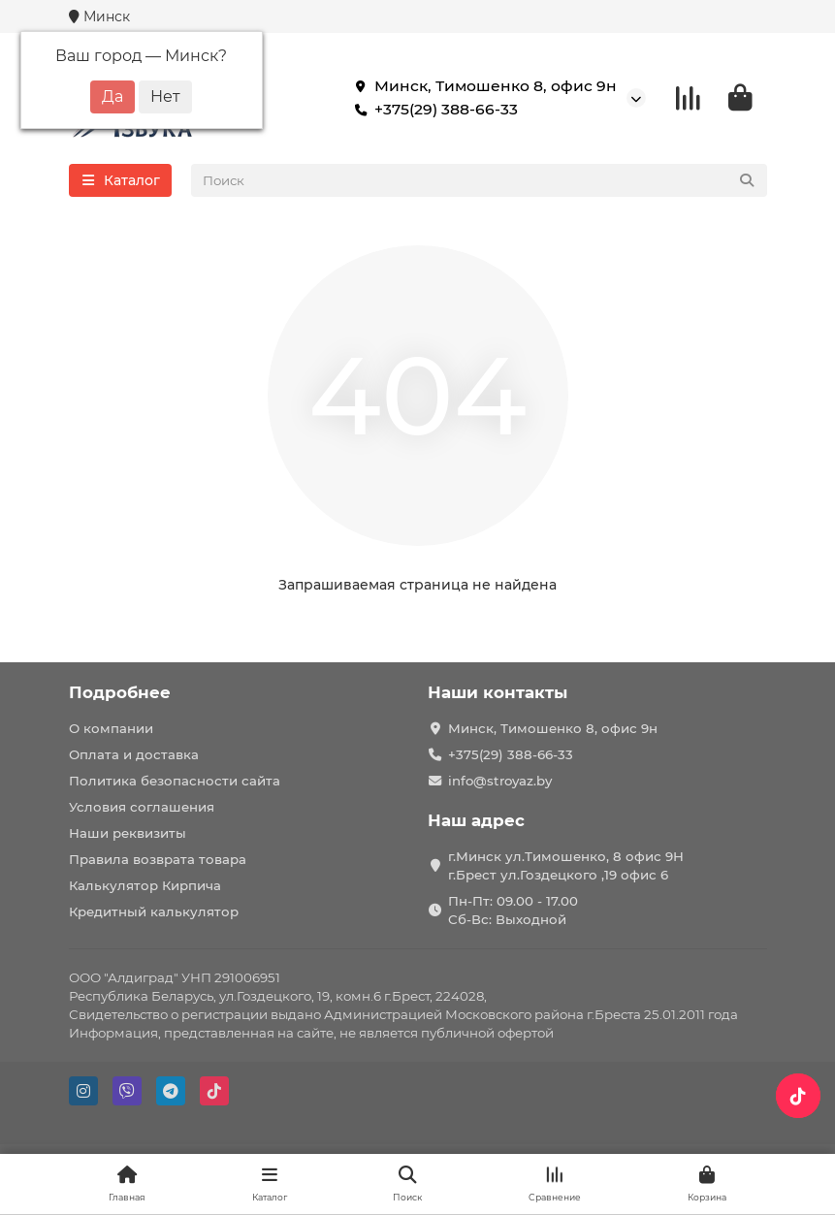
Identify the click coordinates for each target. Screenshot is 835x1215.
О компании (111, 728)
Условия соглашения (141, 807)
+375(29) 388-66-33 (432, 109)
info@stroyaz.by (500, 780)
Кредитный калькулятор (154, 911)
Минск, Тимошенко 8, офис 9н (482, 86)
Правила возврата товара (157, 859)
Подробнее (120, 692)
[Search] (479, 180)
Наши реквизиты (127, 833)
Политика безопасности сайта (174, 780)
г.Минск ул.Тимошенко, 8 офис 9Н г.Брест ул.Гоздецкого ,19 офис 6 (566, 865)
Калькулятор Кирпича (145, 885)
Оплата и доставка (134, 754)
